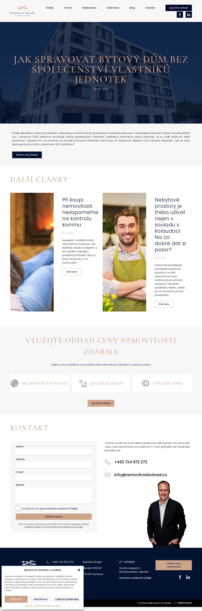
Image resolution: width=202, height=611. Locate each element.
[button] (78, 570)
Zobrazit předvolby (67, 599)
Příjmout (16, 599)
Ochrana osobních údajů (47, 605)
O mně (68, 9)
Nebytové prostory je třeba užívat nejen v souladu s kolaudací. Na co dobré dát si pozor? (170, 228)
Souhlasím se (50, 512)
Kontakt (150, 9)
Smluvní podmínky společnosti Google (63, 531)
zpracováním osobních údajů (59, 512)
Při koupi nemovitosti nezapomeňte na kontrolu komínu (80, 216)
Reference (113, 9)
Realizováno (89, 9)
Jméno (20, 450)
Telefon (20, 463)
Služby (49, 9)
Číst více (71, 276)
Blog (132, 9)
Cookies (29, 605)
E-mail (19, 476)
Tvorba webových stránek (154, 607)
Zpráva (20, 488)
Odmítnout (41, 599)
